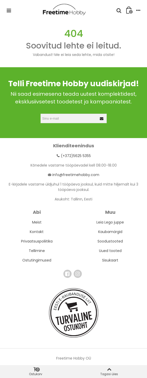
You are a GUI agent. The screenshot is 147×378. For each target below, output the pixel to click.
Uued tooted (110, 250)
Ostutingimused (36, 260)
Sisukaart (110, 260)
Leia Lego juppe (110, 222)
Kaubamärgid (110, 231)
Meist (37, 222)
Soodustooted (110, 241)
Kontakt (37, 231)
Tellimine (37, 250)
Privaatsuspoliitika (37, 241)
